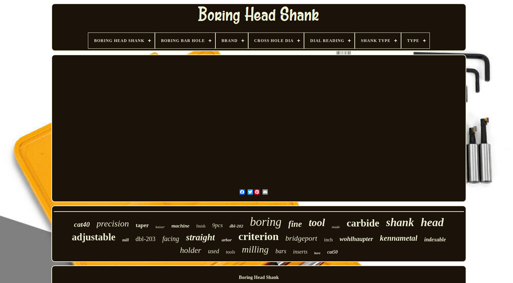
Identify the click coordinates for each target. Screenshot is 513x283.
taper (142, 225)
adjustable (94, 237)
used (213, 251)
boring (265, 221)
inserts (300, 252)
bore (317, 253)
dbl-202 (236, 225)
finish (200, 226)
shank (400, 222)
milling (255, 249)
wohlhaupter (356, 238)
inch (328, 239)
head (432, 222)
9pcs (217, 225)
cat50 (332, 252)
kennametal (398, 238)
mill (125, 240)
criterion (258, 236)
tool (317, 222)
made (336, 227)
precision (113, 223)
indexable (435, 239)
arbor (226, 239)
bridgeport (301, 238)
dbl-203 (146, 238)
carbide (363, 222)
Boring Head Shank (259, 277)
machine (180, 225)
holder (190, 250)
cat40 (82, 224)
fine (295, 223)
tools (230, 252)
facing (170, 238)
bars (281, 251)
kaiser (160, 227)
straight (200, 237)
